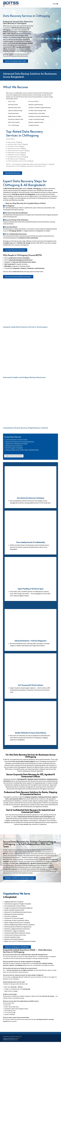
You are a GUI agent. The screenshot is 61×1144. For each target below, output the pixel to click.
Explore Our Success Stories (13, 456)
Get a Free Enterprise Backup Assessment (18, 277)
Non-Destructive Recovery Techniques (30, 498)
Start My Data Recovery (12, 173)
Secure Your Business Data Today (15, 61)
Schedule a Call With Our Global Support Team (19, 878)
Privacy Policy (6, 1036)
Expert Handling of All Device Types (30, 589)
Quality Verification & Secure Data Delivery (30, 733)
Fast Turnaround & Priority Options (30, 685)
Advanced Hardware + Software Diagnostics (30, 641)
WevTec (17, 1038)
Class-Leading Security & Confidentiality (30, 542)
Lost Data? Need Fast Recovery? (15, 250)
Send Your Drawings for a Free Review (17, 947)
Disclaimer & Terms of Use (15, 1036)
